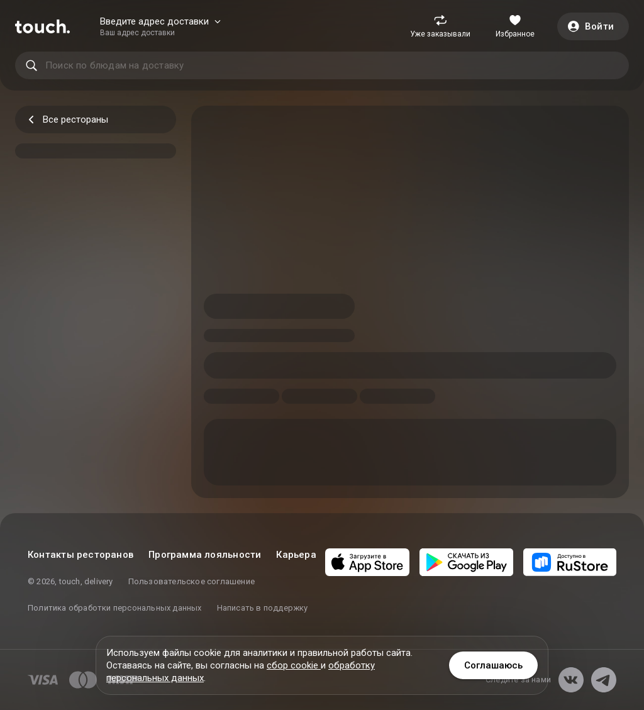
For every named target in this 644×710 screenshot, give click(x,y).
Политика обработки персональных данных (115, 608)
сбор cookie (294, 665)
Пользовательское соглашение (191, 581)
